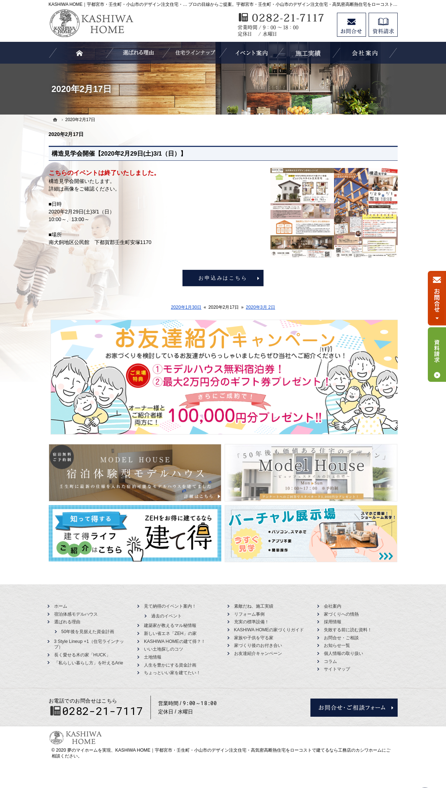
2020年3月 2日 (260, 307)
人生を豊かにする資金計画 (170, 665)
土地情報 (152, 657)
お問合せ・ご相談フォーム (354, 708)
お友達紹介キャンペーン (258, 653)
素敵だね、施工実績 (253, 606)
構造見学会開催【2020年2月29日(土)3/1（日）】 (119, 153)
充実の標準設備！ (251, 621)
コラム (330, 661)
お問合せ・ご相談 (341, 637)
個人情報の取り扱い (343, 653)
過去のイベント (166, 616)
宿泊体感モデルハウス (76, 614)
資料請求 (383, 25)
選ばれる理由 (67, 621)
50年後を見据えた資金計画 (87, 631)
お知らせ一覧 (337, 645)
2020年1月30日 (186, 307)
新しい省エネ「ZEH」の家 (170, 633)
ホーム (60, 606)
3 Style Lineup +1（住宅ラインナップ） (89, 644)
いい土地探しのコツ (163, 649)
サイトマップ (337, 669)
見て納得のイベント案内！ (170, 606)
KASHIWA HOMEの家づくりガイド (269, 629)
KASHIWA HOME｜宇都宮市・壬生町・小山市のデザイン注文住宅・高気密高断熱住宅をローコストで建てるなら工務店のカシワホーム (248, 750)
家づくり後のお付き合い (258, 645)
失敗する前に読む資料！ (348, 629)
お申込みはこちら (222, 278)
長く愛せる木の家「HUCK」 (82, 654)
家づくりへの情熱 (341, 614)
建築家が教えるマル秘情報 (170, 625)
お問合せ (351, 25)
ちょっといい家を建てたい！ (172, 672)
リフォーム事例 (249, 614)
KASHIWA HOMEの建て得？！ (174, 641)
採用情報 (332, 621)
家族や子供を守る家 (253, 637)
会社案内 (332, 606)
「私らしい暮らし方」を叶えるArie (88, 662)
